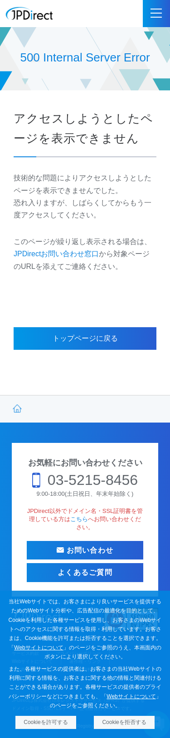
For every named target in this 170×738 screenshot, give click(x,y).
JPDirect (29, 13)
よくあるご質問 (85, 572)
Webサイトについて (38, 647)
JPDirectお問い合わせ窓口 (56, 254)
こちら (79, 519)
